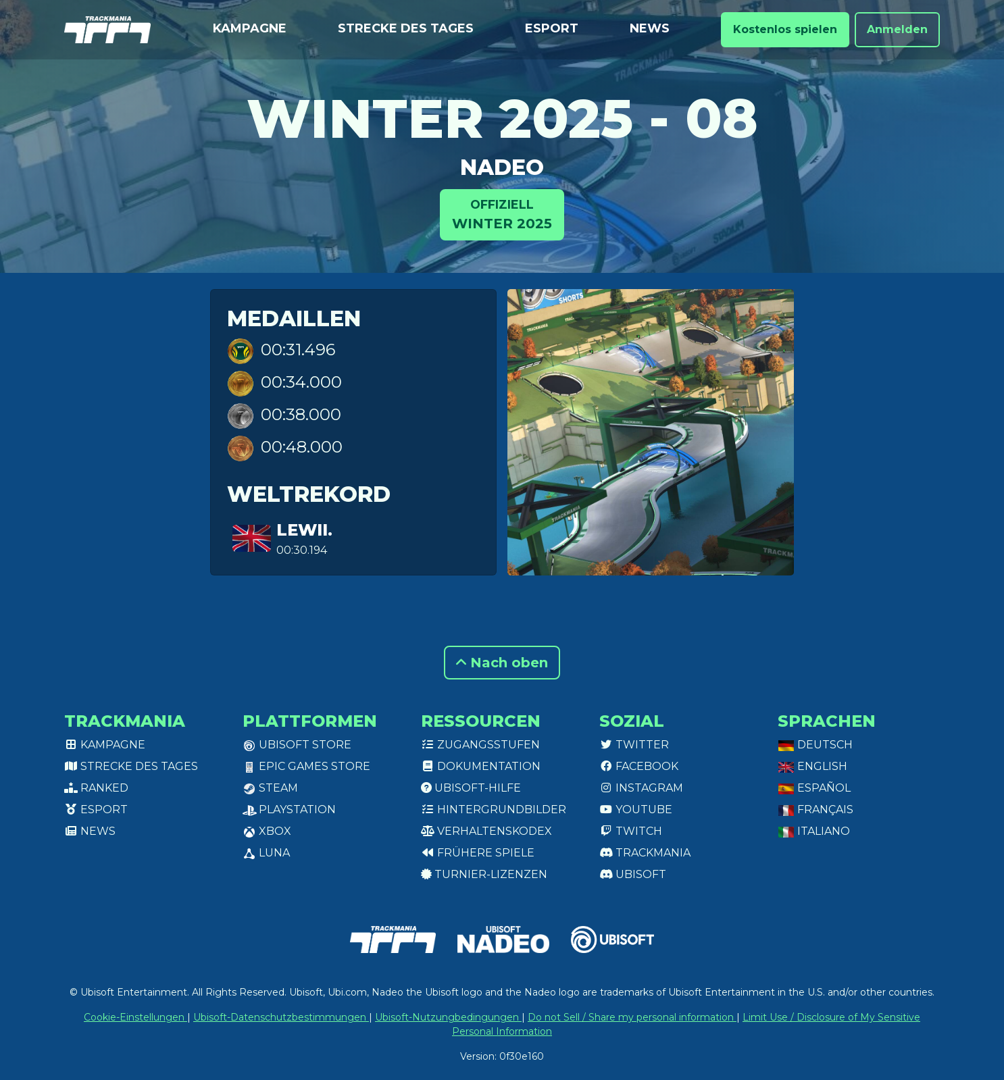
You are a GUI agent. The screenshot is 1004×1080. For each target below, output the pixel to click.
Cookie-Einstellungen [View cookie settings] (135, 1017)
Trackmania (645, 852)
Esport (551, 28)
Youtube (635, 809)
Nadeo (502, 167)
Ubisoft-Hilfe (471, 787)
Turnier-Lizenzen (484, 874)
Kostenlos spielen (785, 29)
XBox (267, 831)
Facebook (638, 766)
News (650, 28)
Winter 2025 (502, 214)
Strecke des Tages (406, 28)
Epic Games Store (306, 766)
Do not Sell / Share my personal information (632, 1017)
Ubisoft (632, 874)
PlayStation (289, 809)
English (812, 766)
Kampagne (249, 28)
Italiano (814, 831)
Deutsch (815, 744)
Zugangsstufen (480, 744)
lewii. (304, 530)
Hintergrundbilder (493, 809)
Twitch (630, 831)
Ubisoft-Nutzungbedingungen (448, 1017)
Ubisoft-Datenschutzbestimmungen (281, 1017)
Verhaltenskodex (486, 831)
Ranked (96, 787)
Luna (266, 852)
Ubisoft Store (297, 744)
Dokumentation (481, 766)
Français (815, 809)
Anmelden (897, 29)
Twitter (634, 744)
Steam (270, 787)
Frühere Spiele (477, 852)
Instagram (641, 787)
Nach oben (502, 662)
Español (814, 787)
